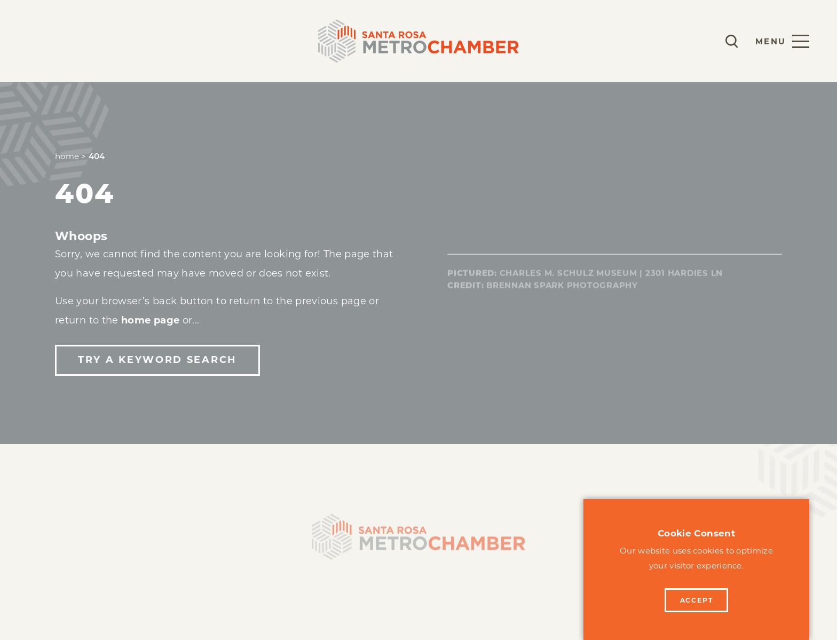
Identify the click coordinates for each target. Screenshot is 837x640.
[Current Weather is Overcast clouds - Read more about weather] (700, 41)
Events (211, 41)
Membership (63, 41)
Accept (696, 600)
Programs (144, 41)
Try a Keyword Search (156, 360)
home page (150, 320)
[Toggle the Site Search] (731, 41)
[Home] (419, 541)
